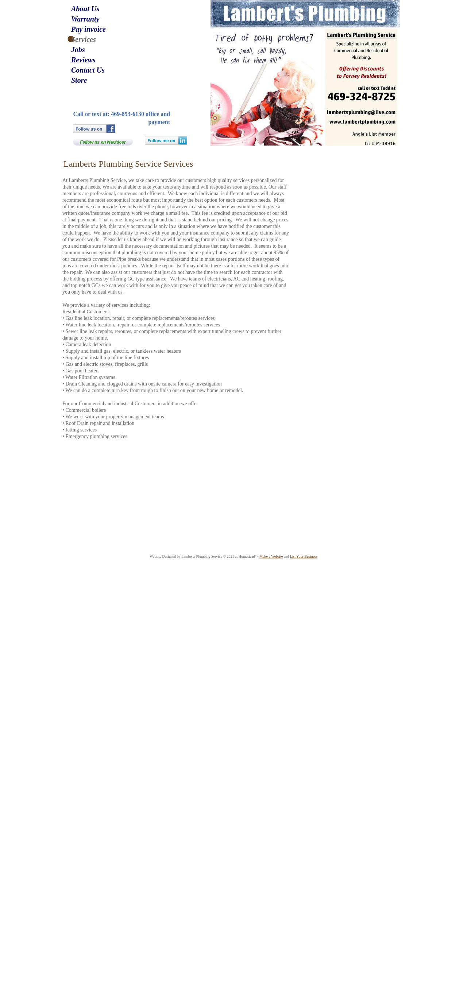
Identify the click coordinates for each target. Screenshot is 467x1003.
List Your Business (303, 556)
